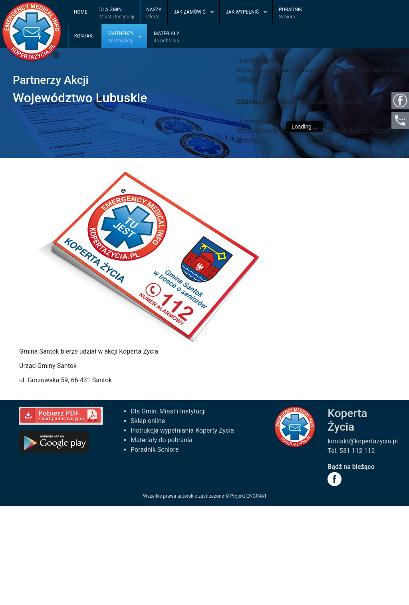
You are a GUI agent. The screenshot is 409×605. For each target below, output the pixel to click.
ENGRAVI (256, 496)
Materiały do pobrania (162, 440)
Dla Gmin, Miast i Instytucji (168, 411)
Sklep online (148, 421)
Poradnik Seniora (155, 449)
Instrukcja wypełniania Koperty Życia (182, 430)
